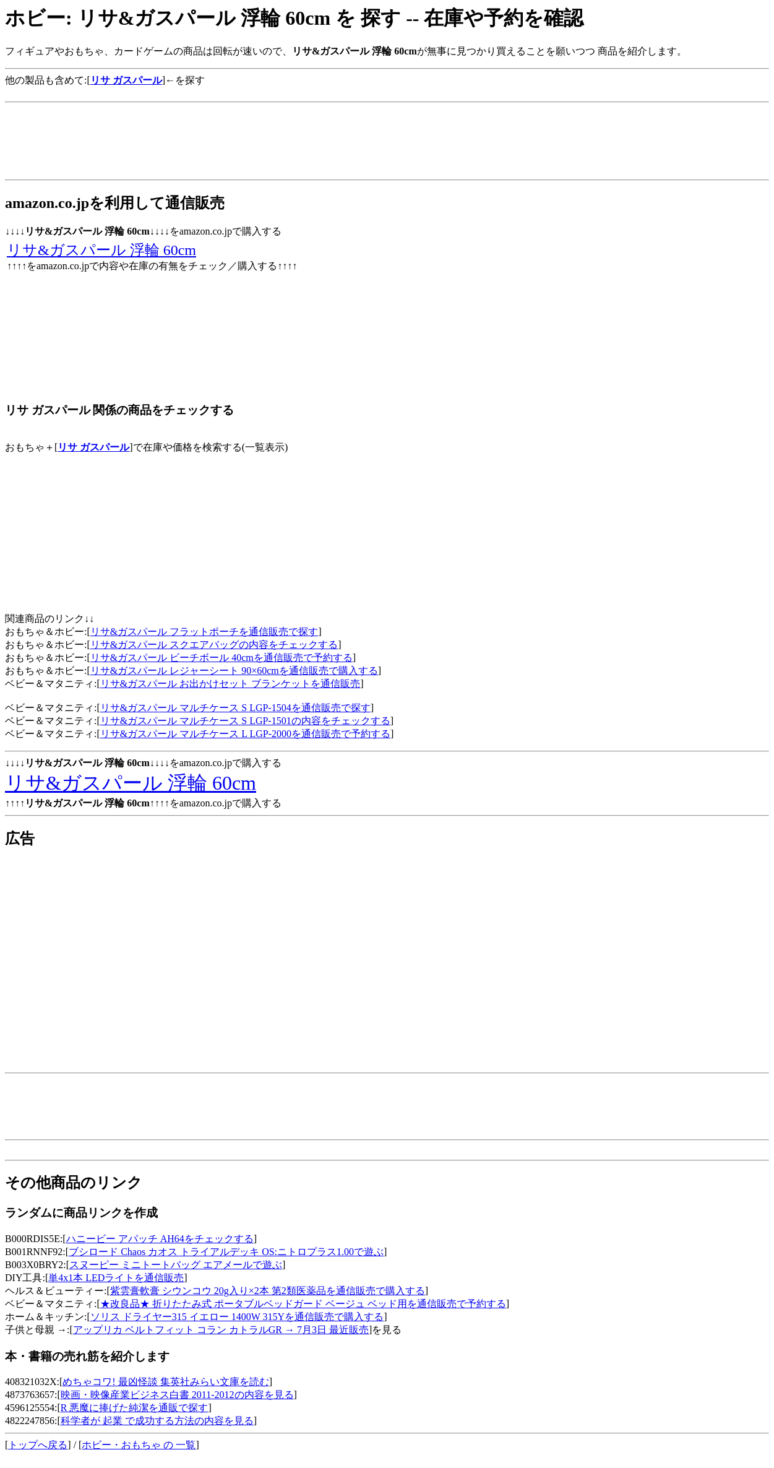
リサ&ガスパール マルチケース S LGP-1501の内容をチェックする (245, 720)
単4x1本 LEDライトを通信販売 (116, 1277)
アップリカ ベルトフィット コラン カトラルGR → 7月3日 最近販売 (221, 1329)
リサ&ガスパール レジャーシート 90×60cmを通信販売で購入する (234, 670)
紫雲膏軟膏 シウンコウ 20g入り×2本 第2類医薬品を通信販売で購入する (267, 1290)
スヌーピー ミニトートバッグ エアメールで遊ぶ (175, 1264)
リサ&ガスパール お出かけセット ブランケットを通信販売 (230, 683)
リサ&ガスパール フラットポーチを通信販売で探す (204, 631)
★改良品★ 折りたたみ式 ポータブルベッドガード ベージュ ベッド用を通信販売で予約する (303, 1303)
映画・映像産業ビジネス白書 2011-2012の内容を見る (177, 1394)
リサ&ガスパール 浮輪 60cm (101, 250)
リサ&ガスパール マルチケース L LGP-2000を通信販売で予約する (245, 733)
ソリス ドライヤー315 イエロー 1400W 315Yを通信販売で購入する (237, 1316)
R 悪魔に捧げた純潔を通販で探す (135, 1407)
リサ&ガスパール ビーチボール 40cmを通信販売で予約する (221, 657)
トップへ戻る (37, 1445)
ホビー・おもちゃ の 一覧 (139, 1445)
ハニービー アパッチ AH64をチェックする (160, 1238)
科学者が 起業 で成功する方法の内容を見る (157, 1420)
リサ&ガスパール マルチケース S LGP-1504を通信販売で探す (235, 707)
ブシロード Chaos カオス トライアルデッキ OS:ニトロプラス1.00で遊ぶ (226, 1251)
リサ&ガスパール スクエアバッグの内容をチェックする (214, 644)
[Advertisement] (230, 92)
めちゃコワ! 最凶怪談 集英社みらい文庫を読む (165, 1381)
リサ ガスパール (93, 447)
